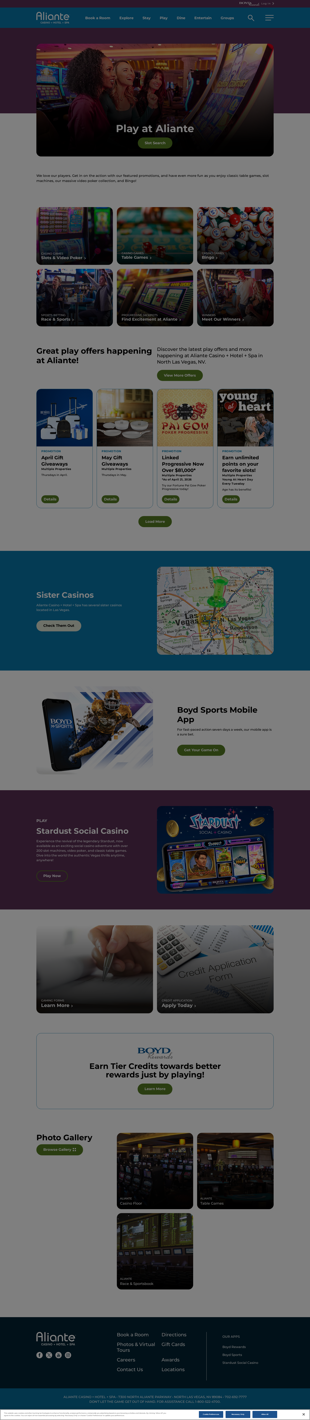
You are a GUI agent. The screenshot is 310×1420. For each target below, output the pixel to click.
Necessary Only (238, 1414)
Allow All (264, 1414)
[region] (155, 1414)
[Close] (303, 1414)
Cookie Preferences (211, 1414)
